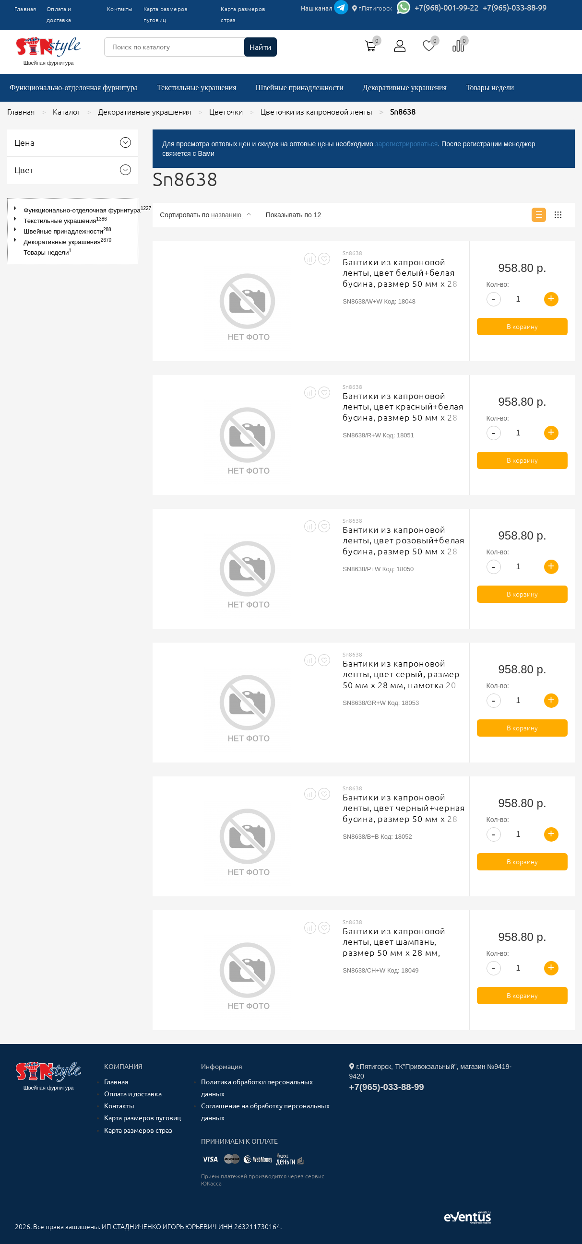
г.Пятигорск (372, 8)
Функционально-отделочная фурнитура (74, 87)
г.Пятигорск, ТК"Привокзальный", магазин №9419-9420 (430, 1071)
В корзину (522, 326)
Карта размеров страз (243, 14)
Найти (260, 47)
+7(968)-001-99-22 (446, 7)
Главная (25, 9)
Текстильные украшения (197, 87)
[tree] (72, 231)
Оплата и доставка (59, 14)
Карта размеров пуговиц (165, 14)
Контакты (119, 9)
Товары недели (490, 87)
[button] (17, 208)
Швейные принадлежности (300, 87)
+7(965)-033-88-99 (514, 7)
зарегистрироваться (406, 144)
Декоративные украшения (405, 87)
